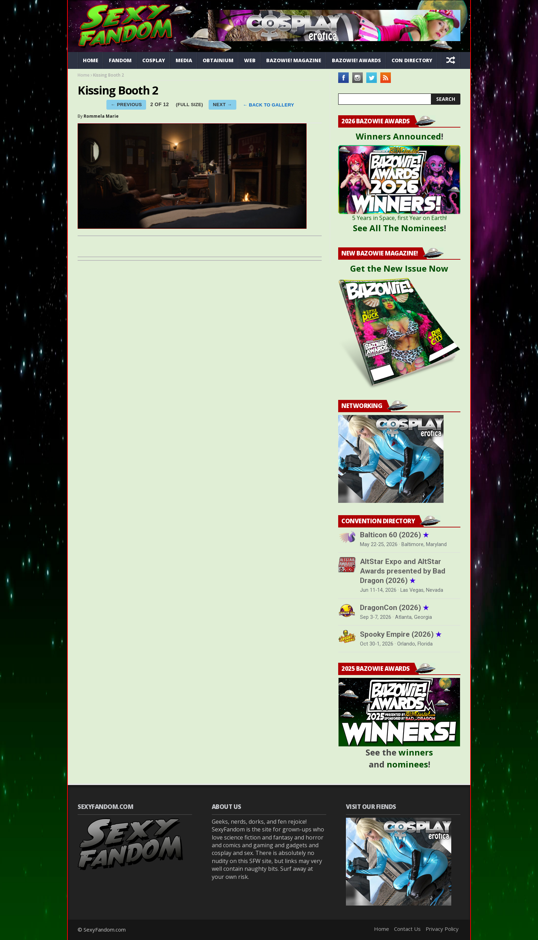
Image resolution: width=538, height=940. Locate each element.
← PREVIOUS (126, 104)
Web (250, 60)
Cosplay (153, 60)
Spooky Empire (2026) (400, 634)
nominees (407, 764)
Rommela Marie (101, 116)
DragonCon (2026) (394, 607)
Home (90, 60)
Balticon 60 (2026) (394, 535)
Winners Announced (398, 136)
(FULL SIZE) (189, 104)
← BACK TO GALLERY (268, 105)
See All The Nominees (398, 228)
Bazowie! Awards (356, 60)
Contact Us (407, 928)
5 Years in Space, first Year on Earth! (399, 218)
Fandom (120, 60)
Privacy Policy (442, 928)
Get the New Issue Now (399, 268)
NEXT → (222, 104)
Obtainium (218, 60)
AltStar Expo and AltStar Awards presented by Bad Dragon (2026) (402, 571)
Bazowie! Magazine (293, 60)
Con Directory (412, 60)
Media (184, 60)
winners (416, 752)
